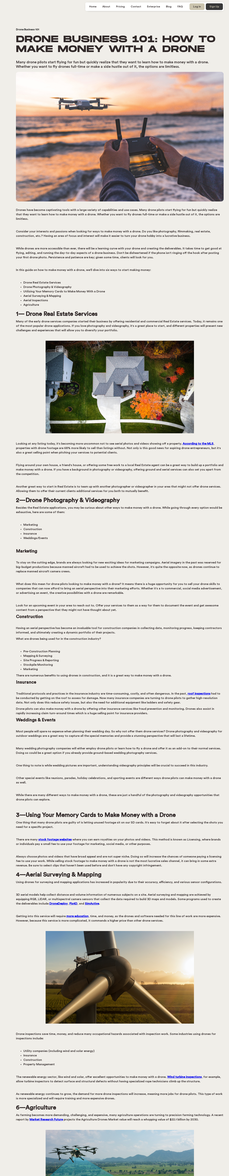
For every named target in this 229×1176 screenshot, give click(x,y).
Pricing (120, 6)
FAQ (180, 6)
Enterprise (153, 6)
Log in (197, 6)
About (106, 6)
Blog (169, 6)
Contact (136, 6)
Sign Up (214, 6)
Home (92, 6)
